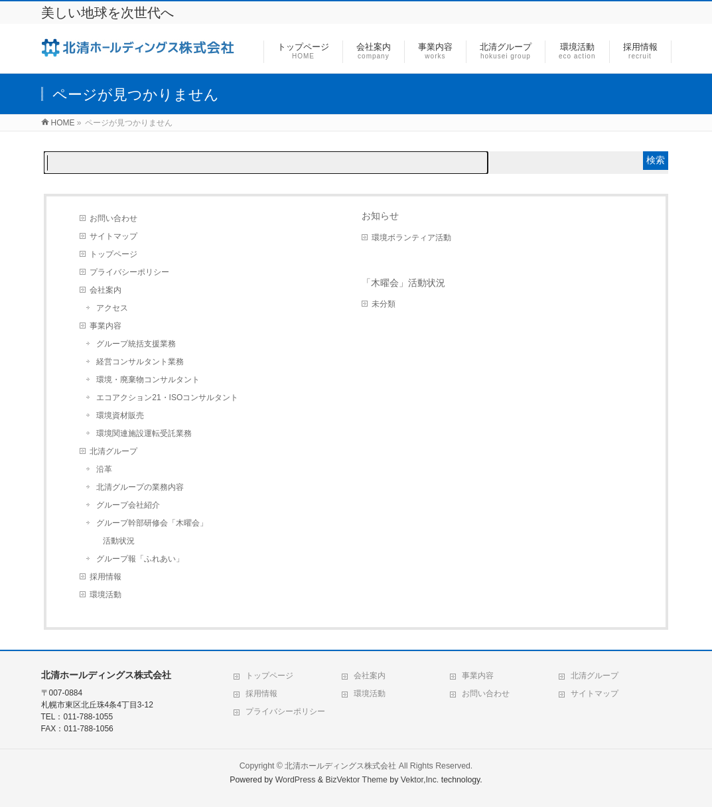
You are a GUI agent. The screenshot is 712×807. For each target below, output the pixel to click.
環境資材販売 (120, 415)
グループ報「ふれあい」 (140, 558)
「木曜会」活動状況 (403, 282)
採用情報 (105, 576)
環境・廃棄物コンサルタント (148, 379)
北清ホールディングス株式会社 (340, 765)
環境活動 (105, 594)
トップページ (113, 254)
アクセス (112, 308)
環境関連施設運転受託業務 (144, 433)
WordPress (295, 779)
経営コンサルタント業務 (140, 361)
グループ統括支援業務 (136, 343)
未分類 (383, 304)
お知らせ (380, 215)
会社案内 (105, 290)
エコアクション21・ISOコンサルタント (167, 397)
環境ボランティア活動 (411, 237)
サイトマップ (113, 236)
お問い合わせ (113, 218)
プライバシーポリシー (129, 272)
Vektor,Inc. (420, 779)
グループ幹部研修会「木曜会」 (152, 523)
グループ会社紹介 (128, 505)
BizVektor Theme (356, 779)
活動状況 (119, 541)
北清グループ (113, 451)
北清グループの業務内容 (140, 487)
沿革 (104, 469)
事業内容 (105, 325)
